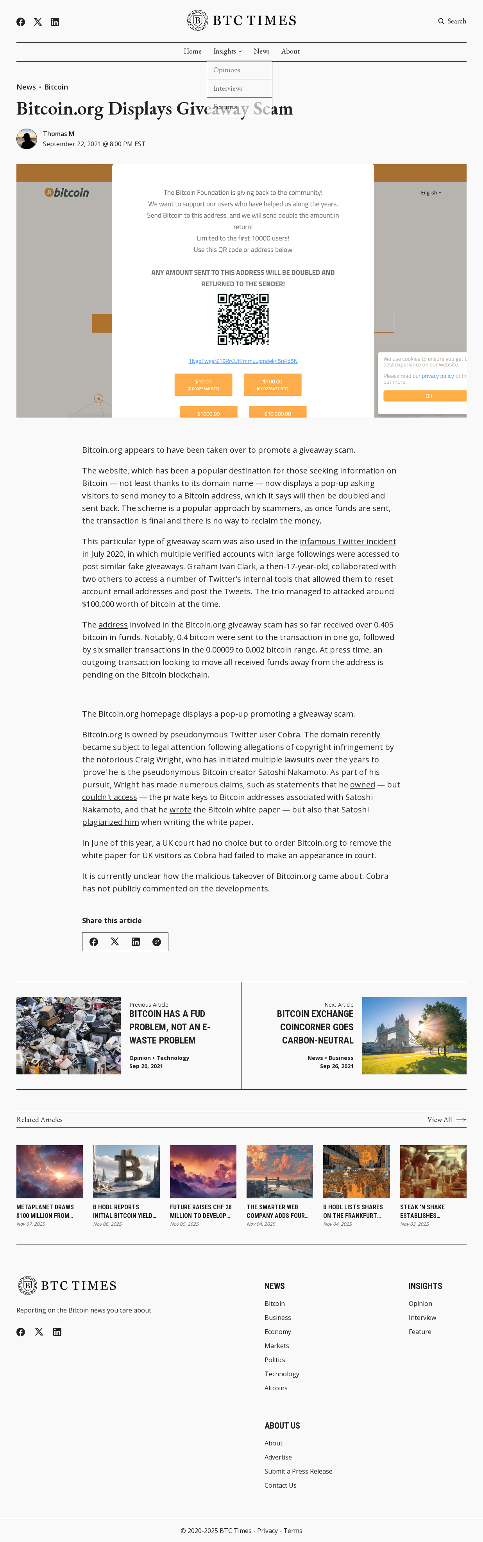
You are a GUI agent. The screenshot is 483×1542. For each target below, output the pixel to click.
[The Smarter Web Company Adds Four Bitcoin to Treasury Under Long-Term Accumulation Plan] (280, 1171)
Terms (292, 1530)
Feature (420, 1332)
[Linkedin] (55, 22)
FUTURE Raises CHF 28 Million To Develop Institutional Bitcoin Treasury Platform (203, 1212)
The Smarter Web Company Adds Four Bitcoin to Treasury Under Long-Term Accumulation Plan (277, 1212)
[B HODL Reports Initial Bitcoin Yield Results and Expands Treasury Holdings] (126, 1171)
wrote (180, 809)
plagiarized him (110, 822)
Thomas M (58, 133)
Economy (278, 1332)
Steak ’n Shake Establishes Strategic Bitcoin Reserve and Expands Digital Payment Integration (431, 1212)
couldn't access (109, 797)
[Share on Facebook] (93, 942)
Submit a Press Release (299, 1471)
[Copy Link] (156, 942)
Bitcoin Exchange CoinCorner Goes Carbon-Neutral (315, 1026)
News (262, 51)
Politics (275, 1360)
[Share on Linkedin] (136, 942)
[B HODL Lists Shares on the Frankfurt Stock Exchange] (356, 1171)
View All (447, 1119)
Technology (173, 1058)
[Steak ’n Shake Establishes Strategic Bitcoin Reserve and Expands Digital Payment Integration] (433, 1171)
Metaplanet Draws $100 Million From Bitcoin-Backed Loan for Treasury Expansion (47, 1212)
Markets (277, 1346)
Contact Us (281, 1485)
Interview (422, 1317)
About (290, 51)
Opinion (140, 1058)
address (113, 624)
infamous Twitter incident (348, 541)
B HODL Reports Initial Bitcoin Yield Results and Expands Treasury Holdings (124, 1212)
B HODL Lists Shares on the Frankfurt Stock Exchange (353, 1212)
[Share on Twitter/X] (115, 942)
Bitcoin (56, 86)
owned (362, 784)
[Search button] (452, 21)
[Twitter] (38, 22)
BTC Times (236, 1530)
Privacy (267, 1530)
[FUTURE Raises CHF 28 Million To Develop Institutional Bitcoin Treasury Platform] (203, 1171)
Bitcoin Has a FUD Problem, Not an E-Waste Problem (170, 1026)
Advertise (278, 1457)
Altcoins (276, 1388)
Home (193, 51)
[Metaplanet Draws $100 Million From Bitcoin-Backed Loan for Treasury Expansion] (49, 1171)
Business (341, 1058)
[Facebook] (20, 22)
